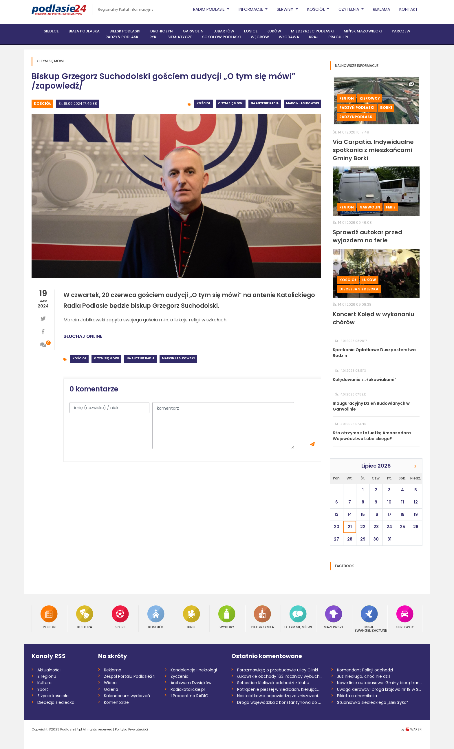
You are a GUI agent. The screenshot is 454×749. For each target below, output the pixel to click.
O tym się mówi (230, 103)
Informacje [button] (251, 9)
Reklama (381, 9)
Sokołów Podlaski (221, 37)
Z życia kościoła (53, 696)
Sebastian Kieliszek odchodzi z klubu (273, 683)
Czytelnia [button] (349, 9)
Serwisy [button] (285, 9)
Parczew (401, 31)
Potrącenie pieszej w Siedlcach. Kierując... (278, 689)
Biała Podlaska (84, 31)
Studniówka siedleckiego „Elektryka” (372, 702)
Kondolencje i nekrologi (194, 670)
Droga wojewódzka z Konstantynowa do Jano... (280, 702)
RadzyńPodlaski (356, 116)
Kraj (313, 37)
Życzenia (179, 676)
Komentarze (116, 702)
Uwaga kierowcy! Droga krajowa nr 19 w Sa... (379, 689)
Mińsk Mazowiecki (363, 31)
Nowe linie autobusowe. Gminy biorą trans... (379, 683)
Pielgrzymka (262, 617)
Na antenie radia (265, 103)
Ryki (153, 37)
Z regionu (46, 676)
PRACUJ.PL (338, 37)
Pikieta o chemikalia (357, 696)
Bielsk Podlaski (124, 31)
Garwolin (193, 31)
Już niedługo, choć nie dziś (364, 676)
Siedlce (51, 31)
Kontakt (408, 9)
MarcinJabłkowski (302, 103)
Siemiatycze (179, 37)
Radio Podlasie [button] (209, 9)
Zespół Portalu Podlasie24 (129, 676)
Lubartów (223, 31)
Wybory (226, 617)
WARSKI (416, 729)
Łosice (251, 31)
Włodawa (289, 37)
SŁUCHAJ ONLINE (82, 336)
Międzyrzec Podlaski (312, 31)
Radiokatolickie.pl (188, 689)
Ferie (391, 207)
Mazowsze (334, 617)
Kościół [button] (316, 9)
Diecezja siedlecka (358, 289)
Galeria (111, 689)
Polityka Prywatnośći (131, 729)
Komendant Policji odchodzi (365, 670)
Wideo (110, 683)
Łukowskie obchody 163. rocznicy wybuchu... (280, 676)
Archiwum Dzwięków (191, 683)
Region (346, 98)
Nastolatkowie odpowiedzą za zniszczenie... (280, 696)
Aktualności (49, 670)
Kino (191, 617)
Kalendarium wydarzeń (127, 696)
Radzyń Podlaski (122, 37)
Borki (386, 107)
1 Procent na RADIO (189, 696)
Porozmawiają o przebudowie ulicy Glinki (277, 670)
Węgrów (260, 37)
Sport (120, 617)
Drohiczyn (161, 31)
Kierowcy (370, 98)
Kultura (84, 617)
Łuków (274, 31)
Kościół (42, 103)
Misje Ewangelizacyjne (369, 618)
